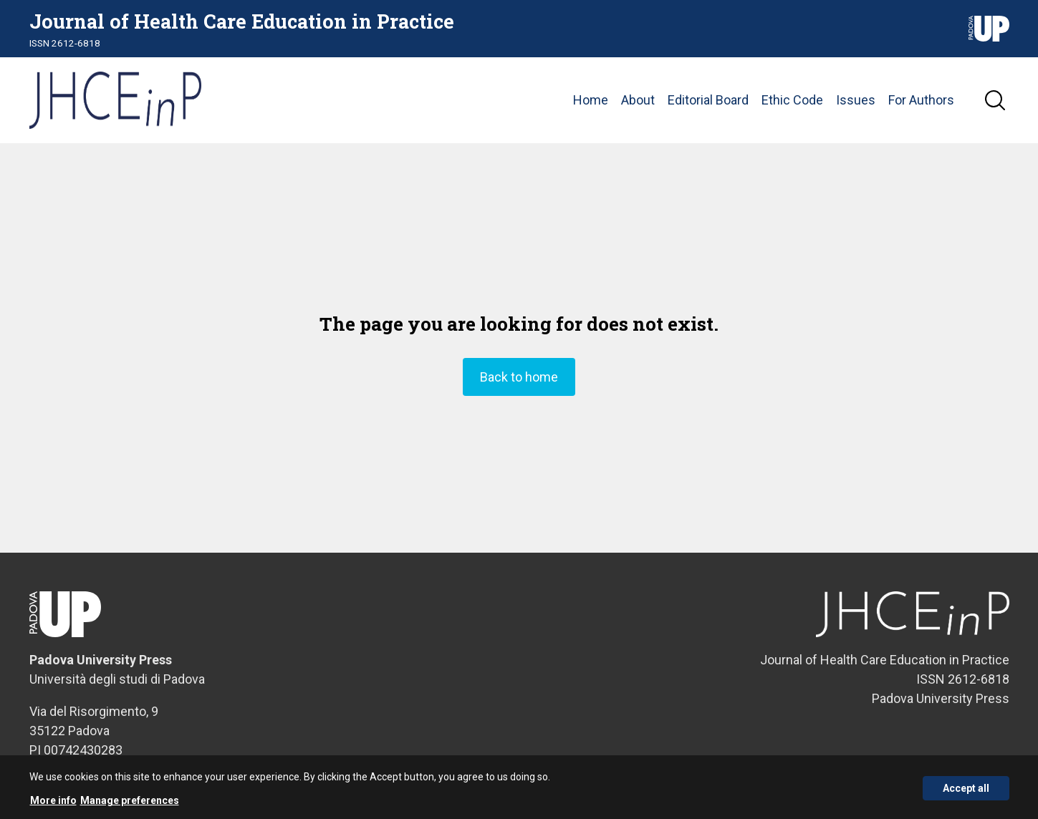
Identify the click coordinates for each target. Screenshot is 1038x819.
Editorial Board (708, 99)
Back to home (519, 376)
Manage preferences (129, 804)
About (638, 99)
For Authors (921, 99)
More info (53, 804)
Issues (855, 99)
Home (590, 99)
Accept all (966, 792)
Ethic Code (792, 99)
